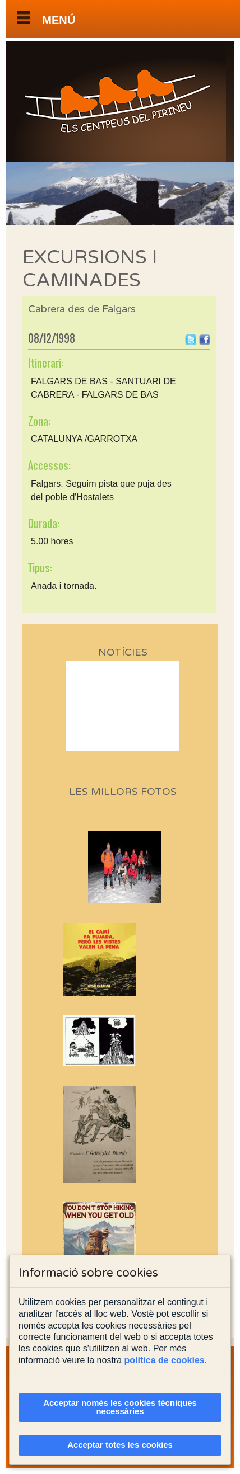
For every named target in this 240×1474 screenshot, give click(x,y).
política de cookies (164, 1360)
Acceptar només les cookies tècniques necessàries (120, 1407)
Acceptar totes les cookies (120, 1444)
